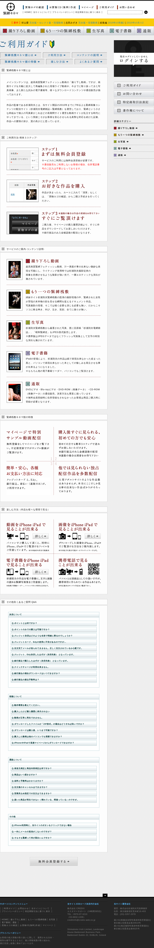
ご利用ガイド (8, 908)
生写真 (52, 919)
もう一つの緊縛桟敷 (37, 919)
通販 (15, 922)
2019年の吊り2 (135, 22)
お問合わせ (23, 908)
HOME (28, 12)
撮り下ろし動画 (18, 919)
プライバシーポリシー (62, 12)
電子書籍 (6, 922)
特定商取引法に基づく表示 (87, 12)
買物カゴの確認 (9, 925)
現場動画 (58, 22)
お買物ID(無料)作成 (30, 925)
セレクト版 (45, 22)
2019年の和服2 (116, 22)
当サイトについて (41, 12)
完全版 (33, 22)
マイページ (48, 925)
